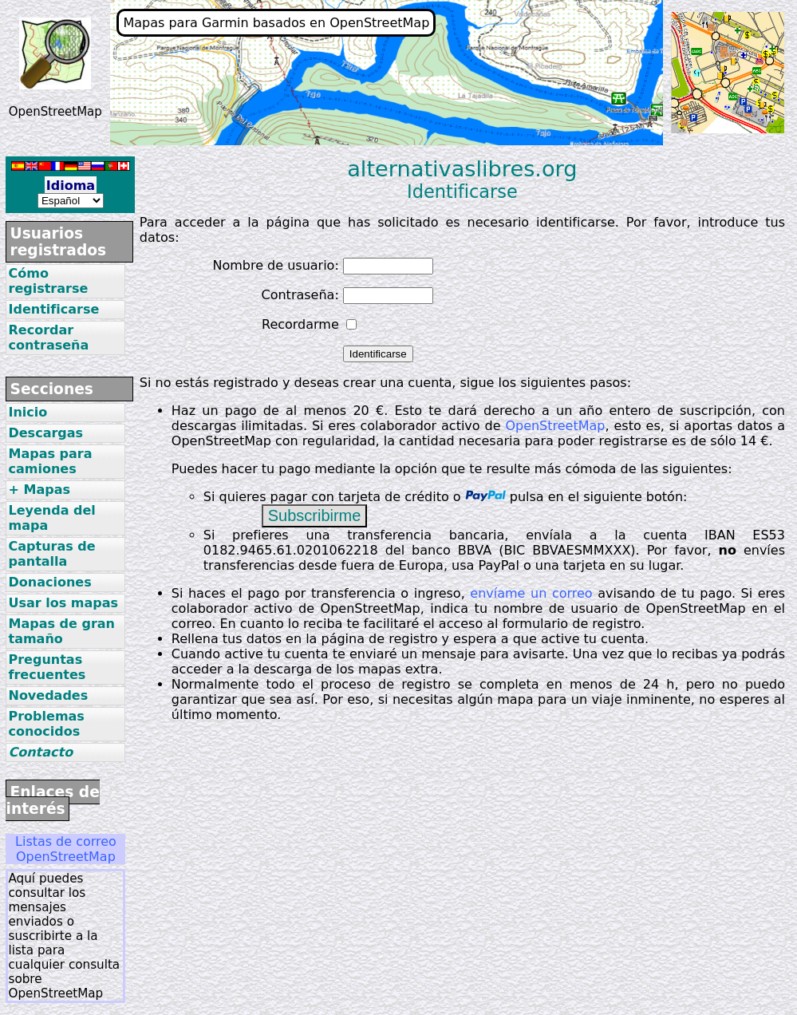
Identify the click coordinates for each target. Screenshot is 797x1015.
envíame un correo (531, 593)
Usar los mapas (63, 602)
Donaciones (49, 582)
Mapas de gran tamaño (61, 631)
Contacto (40, 752)
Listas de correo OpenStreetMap (65, 849)
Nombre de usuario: (275, 265)
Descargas (45, 432)
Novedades (48, 695)
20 (361, 410)
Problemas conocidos (46, 724)
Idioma (70, 185)
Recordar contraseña (48, 337)
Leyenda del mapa (51, 518)
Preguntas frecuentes (46, 667)
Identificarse (53, 309)
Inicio (27, 412)
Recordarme (300, 324)
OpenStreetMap (555, 425)
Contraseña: (300, 294)
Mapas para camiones (50, 461)
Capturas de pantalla (51, 554)
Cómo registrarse (48, 281)
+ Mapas (38, 489)
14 (748, 440)
